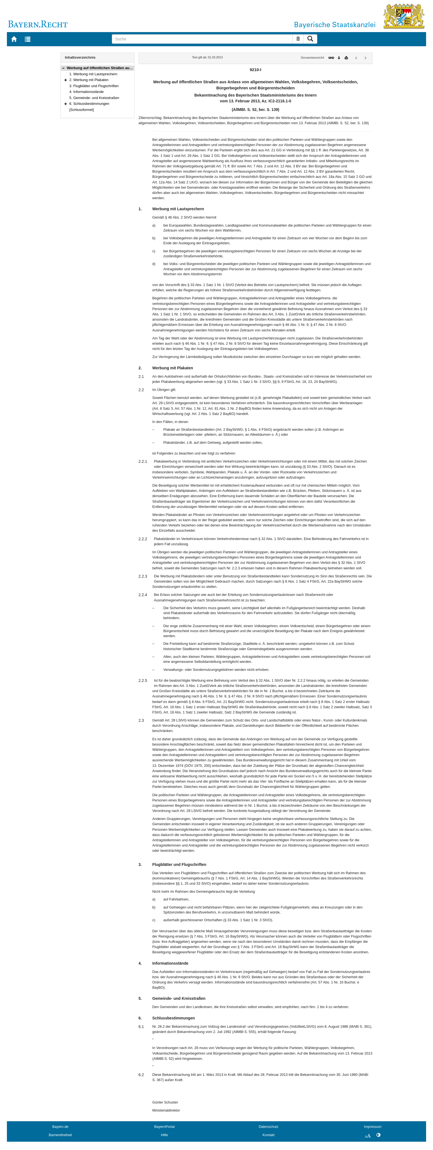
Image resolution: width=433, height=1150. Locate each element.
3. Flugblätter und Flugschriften (94, 86)
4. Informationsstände (86, 92)
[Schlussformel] (81, 110)
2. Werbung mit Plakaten (89, 80)
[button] (63, 68)
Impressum (372, 1127)
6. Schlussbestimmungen (89, 104)
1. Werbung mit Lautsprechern (93, 74)
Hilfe (164, 1135)
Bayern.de (60, 1127)
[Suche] (202, 39)
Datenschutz (268, 1127)
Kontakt (268, 1135)
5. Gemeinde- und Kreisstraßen (94, 98)
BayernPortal (164, 1127)
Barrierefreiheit (60, 1135)
